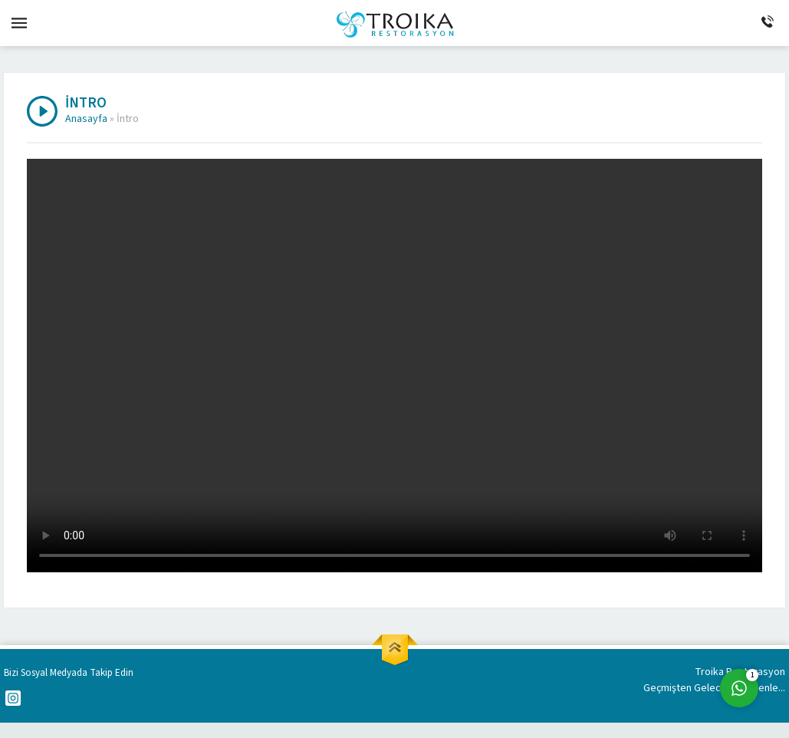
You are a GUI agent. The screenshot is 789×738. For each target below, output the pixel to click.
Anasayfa (86, 119)
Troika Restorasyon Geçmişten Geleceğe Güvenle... (714, 680)
